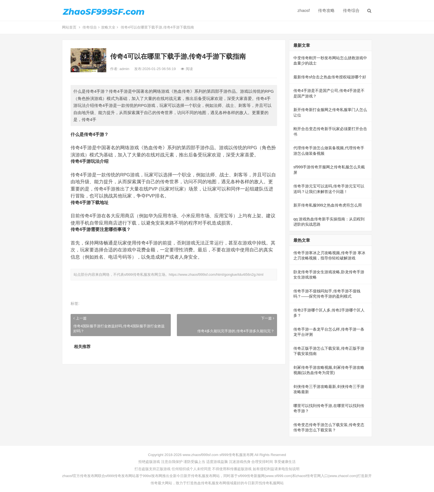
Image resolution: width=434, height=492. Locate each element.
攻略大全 (108, 27)
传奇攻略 (326, 10)
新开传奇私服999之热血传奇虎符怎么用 (327, 205)
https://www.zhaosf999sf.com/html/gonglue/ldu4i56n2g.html (216, 274)
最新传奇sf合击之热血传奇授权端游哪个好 (329, 77)
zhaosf (304, 10)
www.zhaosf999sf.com (200, 455)
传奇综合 (351, 10)
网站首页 (69, 27)
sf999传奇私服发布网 (141, 274)
